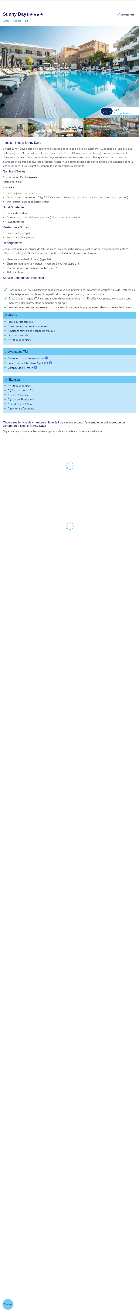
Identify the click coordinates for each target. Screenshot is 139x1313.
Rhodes (17, 20)
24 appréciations (123, 113)
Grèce (6, 20)
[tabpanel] (69, 279)
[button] (125, 14)
